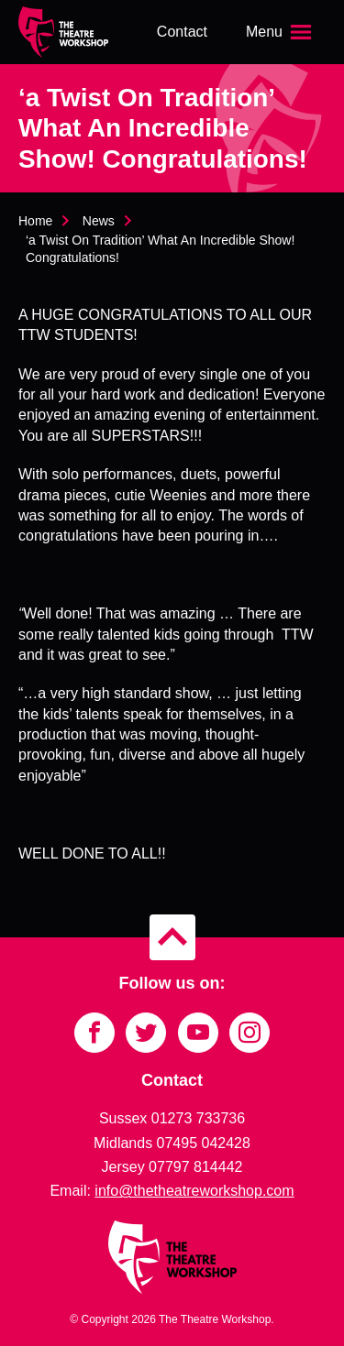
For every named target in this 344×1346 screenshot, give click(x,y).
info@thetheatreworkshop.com (194, 1190)
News (99, 220)
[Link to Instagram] (249, 1032)
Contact (182, 31)
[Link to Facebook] (94, 1032)
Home (35, 220)
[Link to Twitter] (146, 1032)
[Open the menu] (281, 32)
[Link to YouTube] (198, 1032)
